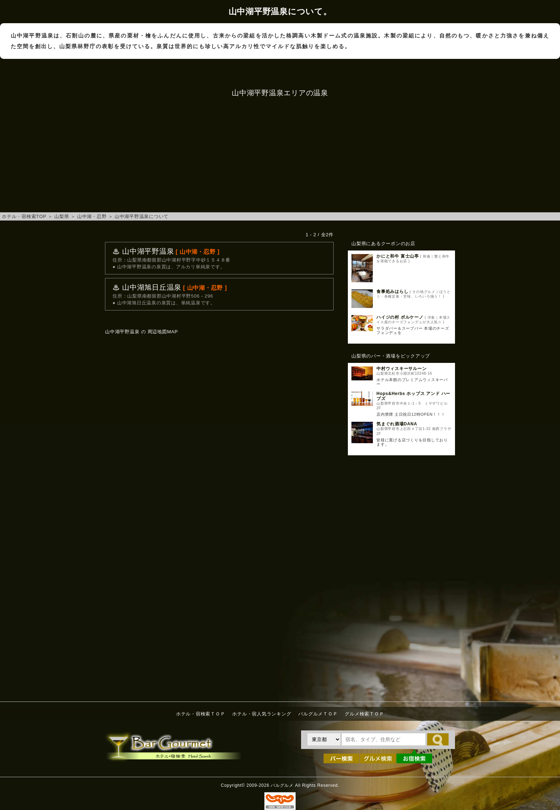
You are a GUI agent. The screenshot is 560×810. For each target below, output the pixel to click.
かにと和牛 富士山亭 (397, 256)
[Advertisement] (280, 155)
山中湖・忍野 (92, 216)
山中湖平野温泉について (142, 216)
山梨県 (61, 216)
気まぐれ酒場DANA (396, 423)
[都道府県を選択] (324, 739)
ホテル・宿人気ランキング (261, 714)
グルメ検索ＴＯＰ (364, 714)
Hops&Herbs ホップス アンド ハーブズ (413, 396)
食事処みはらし (392, 291)
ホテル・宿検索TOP (24, 216)
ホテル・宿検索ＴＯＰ (200, 714)
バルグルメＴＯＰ (318, 714)
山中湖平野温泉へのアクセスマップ (219, 421)
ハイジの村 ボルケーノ (400, 317)
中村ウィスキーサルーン (401, 368)
